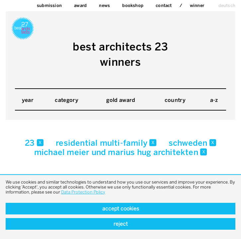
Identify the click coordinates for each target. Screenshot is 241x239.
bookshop (132, 5)
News (104, 5)
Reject (121, 224)
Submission (49, 5)
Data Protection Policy (83, 192)
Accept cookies (120, 208)
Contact (164, 5)
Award (80, 5)
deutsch (226, 5)
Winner (197, 5)
